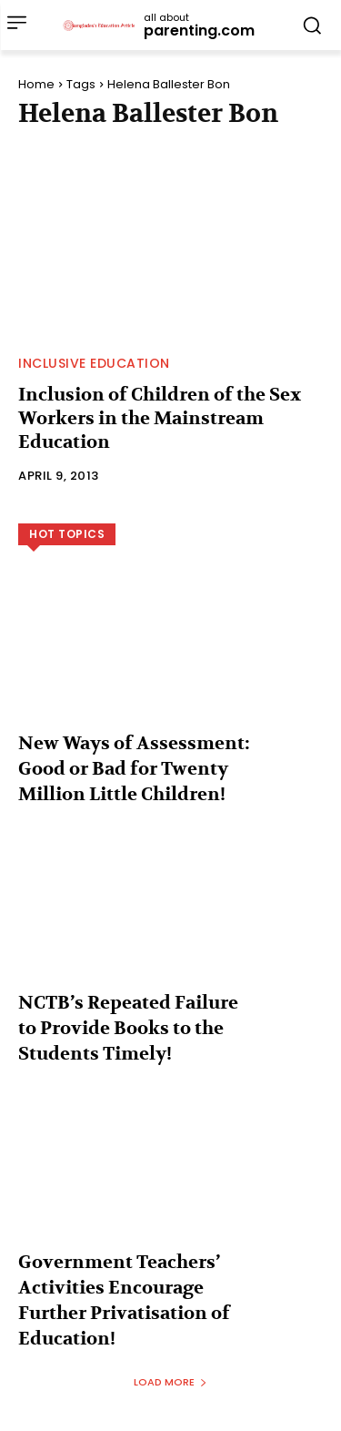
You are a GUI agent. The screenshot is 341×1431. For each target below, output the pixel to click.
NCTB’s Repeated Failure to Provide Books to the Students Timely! (128, 1028)
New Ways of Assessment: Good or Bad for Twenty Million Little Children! (134, 769)
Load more (170, 1382)
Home (36, 84)
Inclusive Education (94, 363)
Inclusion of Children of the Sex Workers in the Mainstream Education (159, 418)
